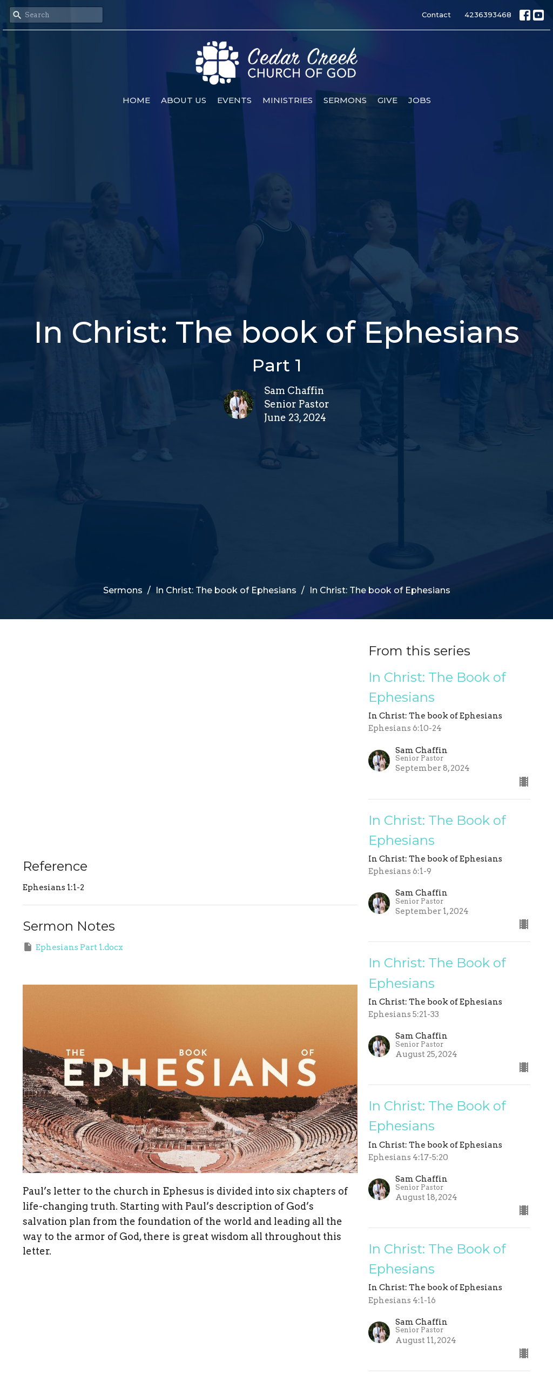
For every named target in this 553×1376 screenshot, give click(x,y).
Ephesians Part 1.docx (73, 946)
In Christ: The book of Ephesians (226, 590)
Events (234, 100)
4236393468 (487, 14)
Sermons (345, 100)
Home (136, 100)
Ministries (287, 100)
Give (387, 100)
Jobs (419, 100)
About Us (183, 100)
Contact (436, 14)
